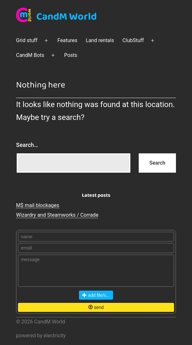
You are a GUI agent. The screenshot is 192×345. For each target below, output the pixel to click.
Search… (27, 144)
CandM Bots (30, 55)
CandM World (66, 17)
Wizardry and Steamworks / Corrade (57, 215)
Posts (70, 55)
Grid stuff (27, 40)
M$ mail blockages (37, 205)
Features (67, 40)
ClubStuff (133, 40)
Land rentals (100, 40)
